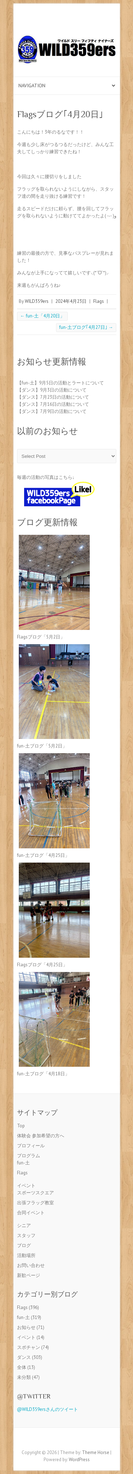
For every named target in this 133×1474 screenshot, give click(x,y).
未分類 (24, 1377)
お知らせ (26, 1327)
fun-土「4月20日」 (42, 316)
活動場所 (26, 1255)
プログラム (28, 1156)
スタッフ (26, 1235)
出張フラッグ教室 (35, 1203)
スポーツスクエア (35, 1193)
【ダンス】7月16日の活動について (53, 404)
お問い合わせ (31, 1265)
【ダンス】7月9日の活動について (52, 411)
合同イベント (31, 1213)
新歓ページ (28, 1275)
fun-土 (23, 1163)
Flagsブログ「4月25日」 (42, 965)
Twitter (72, 1440)
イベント (26, 1186)
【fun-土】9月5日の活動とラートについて (60, 383)
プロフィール (31, 1146)
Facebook (61, 1440)
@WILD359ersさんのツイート (47, 1409)
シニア (24, 1225)
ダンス (24, 1357)
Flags (98, 301)
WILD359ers (37, 301)
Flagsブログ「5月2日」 (41, 637)
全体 (21, 1367)
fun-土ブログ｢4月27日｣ (86, 327)
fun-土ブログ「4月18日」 (43, 1074)
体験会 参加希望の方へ (40, 1136)
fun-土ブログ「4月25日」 (43, 855)
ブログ (24, 1245)
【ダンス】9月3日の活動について (52, 390)
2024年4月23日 (71, 301)
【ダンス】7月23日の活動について (53, 397)
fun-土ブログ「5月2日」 (42, 746)
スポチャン (28, 1347)
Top (21, 1126)
